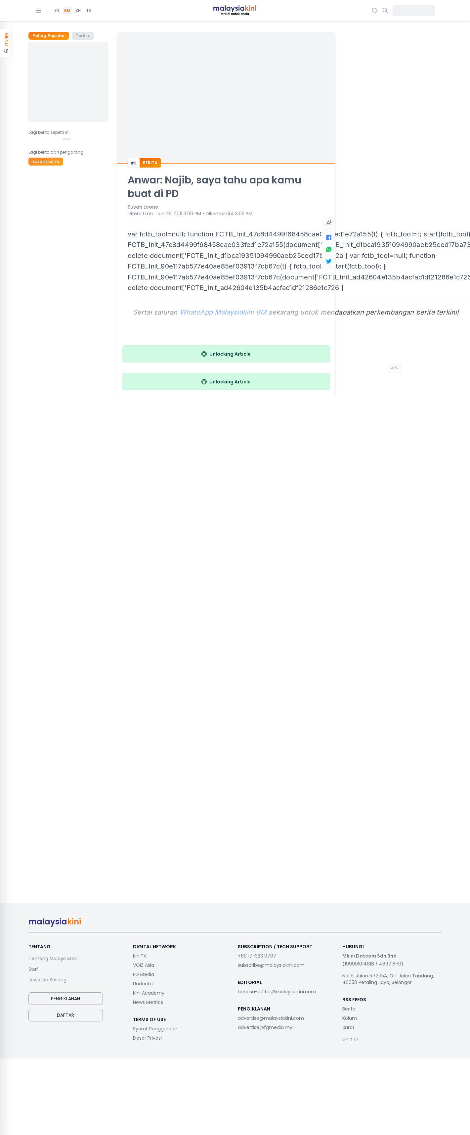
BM (67, 10)
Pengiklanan (65, 998)
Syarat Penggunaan (156, 1028)
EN (57, 10)
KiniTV (140, 956)
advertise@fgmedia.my (265, 1027)
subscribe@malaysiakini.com (271, 965)
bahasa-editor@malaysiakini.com (277, 991)
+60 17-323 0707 (257, 956)
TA (88, 10)
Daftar (65, 1015)
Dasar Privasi (147, 1038)
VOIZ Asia (143, 965)
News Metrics (148, 1002)
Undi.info (143, 983)
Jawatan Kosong (47, 979)
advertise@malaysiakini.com (271, 1018)
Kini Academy (148, 993)
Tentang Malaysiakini (52, 958)
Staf (33, 969)
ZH (78, 10)
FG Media (143, 974)
